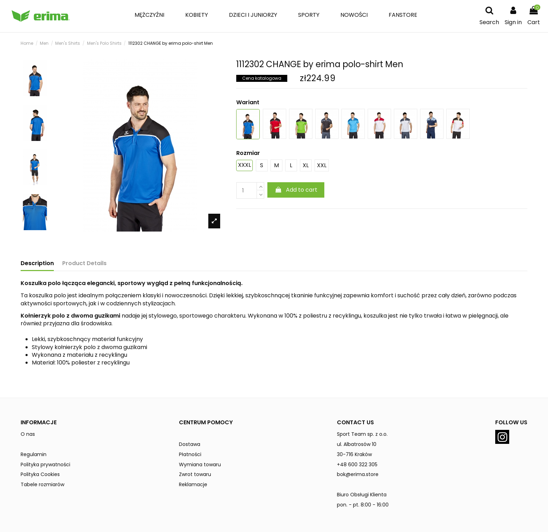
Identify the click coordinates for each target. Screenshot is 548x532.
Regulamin (33, 454)
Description (37, 263)
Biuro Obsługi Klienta (362, 494)
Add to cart (295, 190)
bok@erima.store (357, 474)
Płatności (190, 454)
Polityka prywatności (45, 464)
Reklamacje (193, 484)
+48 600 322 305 (357, 464)
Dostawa (189, 444)
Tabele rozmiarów (42, 484)
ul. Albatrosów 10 (356, 444)
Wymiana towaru (200, 464)
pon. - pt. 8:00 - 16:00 (363, 504)
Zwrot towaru (195, 474)
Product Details (84, 263)
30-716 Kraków (354, 454)
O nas (28, 434)
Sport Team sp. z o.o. (362, 434)
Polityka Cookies (40, 474)
